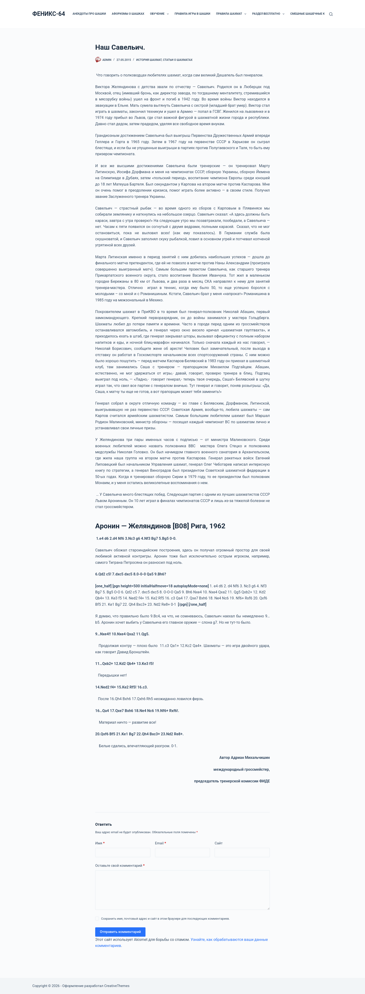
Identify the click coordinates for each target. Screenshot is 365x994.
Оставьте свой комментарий (120, 866)
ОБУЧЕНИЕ (160, 14)
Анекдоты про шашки (89, 13)
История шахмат (149, 60)
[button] (168, 14)
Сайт (219, 843)
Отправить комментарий (120, 932)
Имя (100, 843)
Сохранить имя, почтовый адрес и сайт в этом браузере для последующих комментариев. (165, 918)
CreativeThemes (117, 986)
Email (160, 843)
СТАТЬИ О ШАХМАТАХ (178, 60)
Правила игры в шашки (192, 13)
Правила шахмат (232, 14)
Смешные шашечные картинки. (314, 13)
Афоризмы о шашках (128, 13)
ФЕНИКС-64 (48, 13)
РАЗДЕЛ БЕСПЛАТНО (269, 14)
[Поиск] (331, 14)
